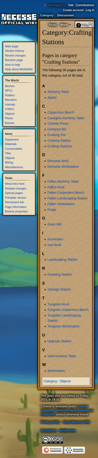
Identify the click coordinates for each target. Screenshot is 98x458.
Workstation (56, 371)
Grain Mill (54, 224)
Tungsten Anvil (58, 304)
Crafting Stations (59, 146)
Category (50, 381)
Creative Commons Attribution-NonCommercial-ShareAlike (67, 410)
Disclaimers (49, 430)
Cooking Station (59, 140)
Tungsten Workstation (63, 326)
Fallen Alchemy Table (63, 181)
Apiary (52, 97)
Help (85, 25)
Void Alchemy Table (61, 356)
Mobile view (67, 430)
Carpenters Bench (60, 112)
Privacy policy (50, 422)
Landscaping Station (62, 259)
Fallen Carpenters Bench (65, 192)
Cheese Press (57, 123)
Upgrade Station (59, 341)
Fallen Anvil (55, 187)
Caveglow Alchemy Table (65, 118)
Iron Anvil (54, 245)
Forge (51, 209)
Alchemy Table (58, 92)
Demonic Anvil (57, 161)
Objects (65, 381)
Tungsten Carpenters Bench (68, 310)
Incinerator (55, 239)
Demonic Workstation (63, 166)
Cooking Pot (56, 135)
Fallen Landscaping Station (67, 198)
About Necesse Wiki (76, 422)
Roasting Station (59, 274)
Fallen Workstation (61, 204)
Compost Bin (56, 129)
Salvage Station (59, 289)
